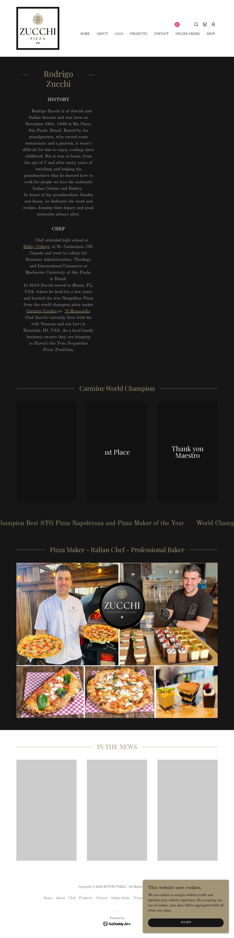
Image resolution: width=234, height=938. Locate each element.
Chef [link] (119, 33)
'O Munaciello (77, 311)
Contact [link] (161, 33)
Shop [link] (210, 33)
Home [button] (48, 898)
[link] (37, 28)
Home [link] (85, 33)
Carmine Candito (41, 311)
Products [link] (138, 33)
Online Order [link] (188, 33)
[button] (213, 24)
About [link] (102, 33)
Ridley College (36, 247)
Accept (186, 922)
